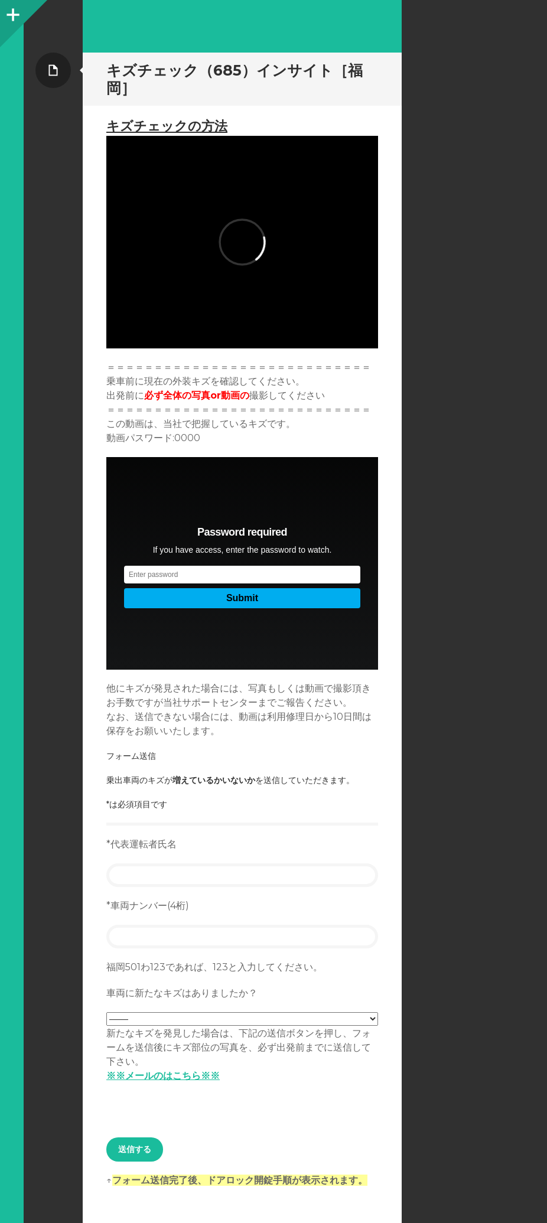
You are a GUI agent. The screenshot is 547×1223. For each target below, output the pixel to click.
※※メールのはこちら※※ (163, 1075)
